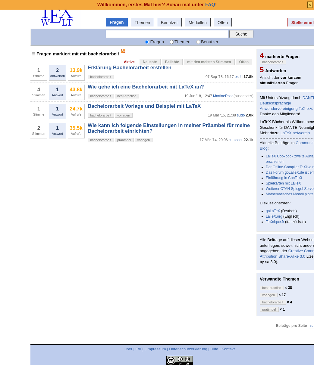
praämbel (124, 140)
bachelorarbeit (100, 77)
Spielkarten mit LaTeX (283, 183)
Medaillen (198, 22)
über (128, 349)
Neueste (150, 62)
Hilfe (214, 349)
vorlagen (123, 115)
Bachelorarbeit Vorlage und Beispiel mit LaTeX (144, 106)
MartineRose (223, 96)
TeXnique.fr (275, 222)
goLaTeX (273, 211)
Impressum (156, 349)
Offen (223, 22)
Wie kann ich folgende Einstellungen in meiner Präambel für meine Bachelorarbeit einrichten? (169, 128)
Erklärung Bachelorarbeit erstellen (129, 67)
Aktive (129, 62)
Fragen (117, 22)
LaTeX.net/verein (295, 133)
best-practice (126, 96)
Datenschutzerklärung (188, 349)
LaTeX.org (274, 216)
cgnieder (236, 140)
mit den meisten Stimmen (209, 62)
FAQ (139, 349)
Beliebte (172, 62)
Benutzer (169, 22)
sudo (241, 115)
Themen (142, 22)
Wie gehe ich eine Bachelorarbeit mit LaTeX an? (146, 87)
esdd (239, 77)
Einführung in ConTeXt (284, 178)
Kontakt (228, 349)
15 (311, 325)
